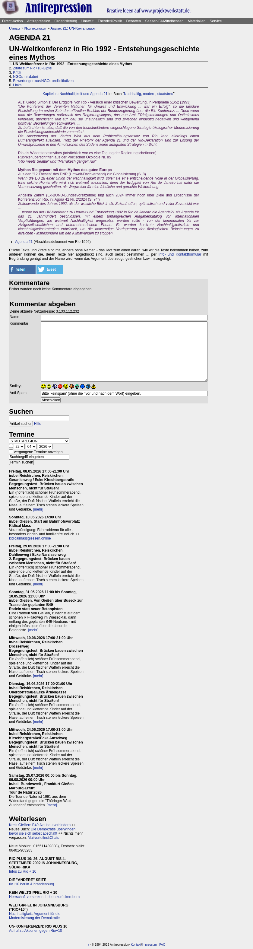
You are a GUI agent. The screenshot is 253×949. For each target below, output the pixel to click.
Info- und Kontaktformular (180, 254)
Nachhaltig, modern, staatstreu (148, 94)
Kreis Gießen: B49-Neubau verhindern (40, 825)
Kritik (17, 72)
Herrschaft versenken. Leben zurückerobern (44, 897)
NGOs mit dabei (25, 77)
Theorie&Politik (110, 21)
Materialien (197, 21)
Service (216, 21)
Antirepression (38, 21)
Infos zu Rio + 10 (22, 871)
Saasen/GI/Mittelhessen (164, 21)
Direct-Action (12, 21)
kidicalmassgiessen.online (30, 538)
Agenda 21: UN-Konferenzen (72, 28)
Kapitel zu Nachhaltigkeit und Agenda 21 (75, 94)
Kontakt (136, 944)
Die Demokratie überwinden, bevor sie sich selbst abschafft (42, 831)
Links (17, 85)
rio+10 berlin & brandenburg (31, 884)
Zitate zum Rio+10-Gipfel (32, 68)
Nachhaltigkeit (35, 28)
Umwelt (87, 21)
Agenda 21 (24, 242)
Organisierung (65, 21)
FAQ (162, 944)
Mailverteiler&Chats (43, 838)
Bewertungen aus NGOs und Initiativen (43, 81)
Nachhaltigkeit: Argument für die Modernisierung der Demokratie (34, 916)
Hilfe (37, 424)
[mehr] (38, 509)
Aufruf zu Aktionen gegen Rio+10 (35, 930)
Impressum (149, 944)
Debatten (133, 21)
